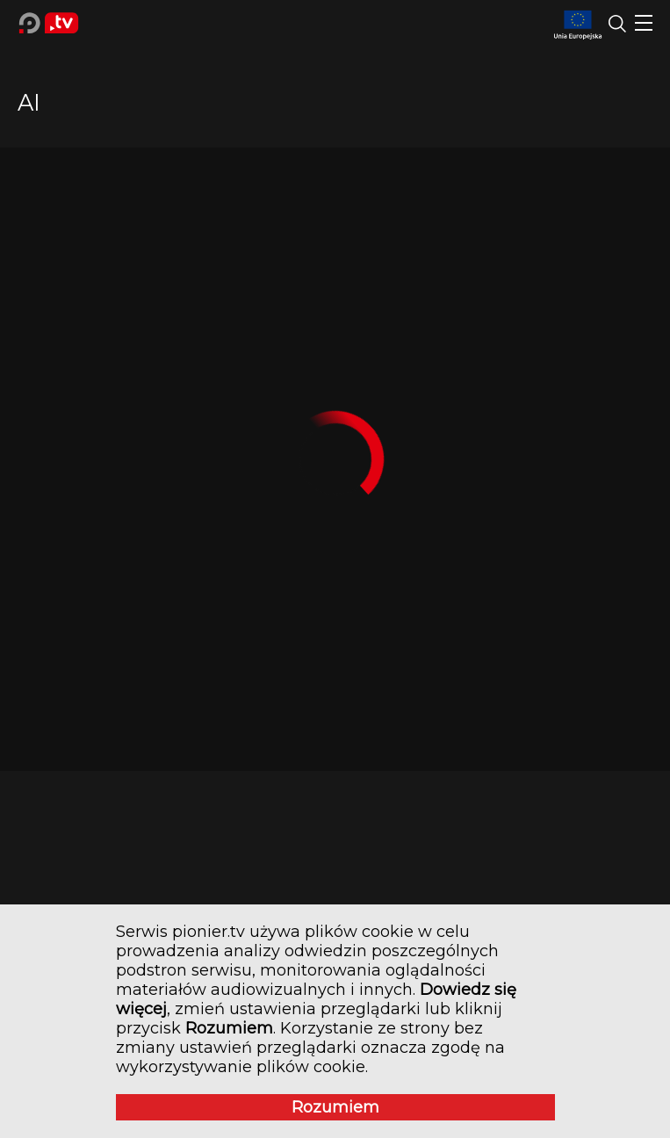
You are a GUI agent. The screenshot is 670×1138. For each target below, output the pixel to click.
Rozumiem (335, 1107)
